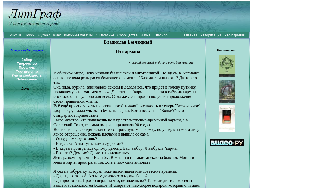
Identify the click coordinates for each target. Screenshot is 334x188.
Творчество (27, 64)
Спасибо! (160, 35)
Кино (57, 35)
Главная (191, 35)
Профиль (27, 67)
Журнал (43, 35)
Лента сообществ (27, 75)
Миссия (15, 35)
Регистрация (234, 35)
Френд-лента (27, 71)
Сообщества (127, 35)
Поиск (29, 35)
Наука (145, 35)
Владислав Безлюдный (26, 50)
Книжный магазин (78, 35)
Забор (27, 60)
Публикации (26, 79)
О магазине (105, 35)
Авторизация (210, 35)
